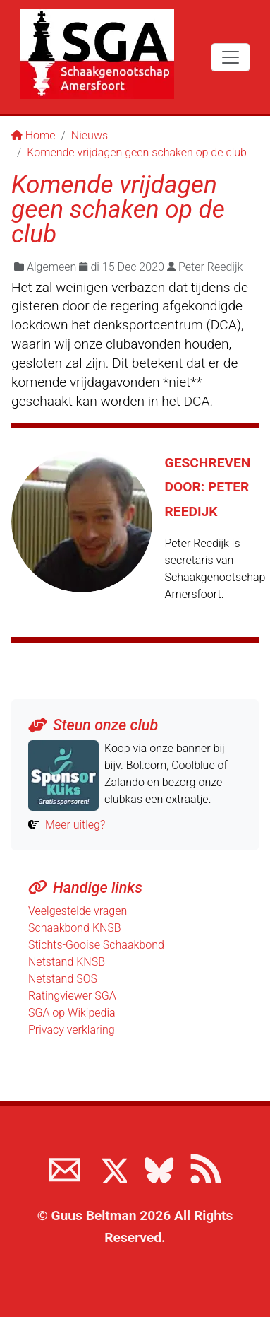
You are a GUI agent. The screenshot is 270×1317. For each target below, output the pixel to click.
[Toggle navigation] (230, 57)
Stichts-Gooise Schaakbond (96, 945)
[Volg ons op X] (111, 1167)
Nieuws (89, 135)
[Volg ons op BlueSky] (158, 1167)
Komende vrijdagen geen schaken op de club (137, 152)
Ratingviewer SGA (72, 995)
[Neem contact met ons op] (64, 1167)
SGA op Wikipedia (72, 1012)
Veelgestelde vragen (77, 911)
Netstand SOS (62, 978)
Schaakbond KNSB (74, 928)
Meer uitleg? (75, 824)
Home (33, 135)
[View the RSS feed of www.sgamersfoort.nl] (205, 1167)
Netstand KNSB (66, 961)
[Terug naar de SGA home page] (97, 54)
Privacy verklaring (71, 1029)
